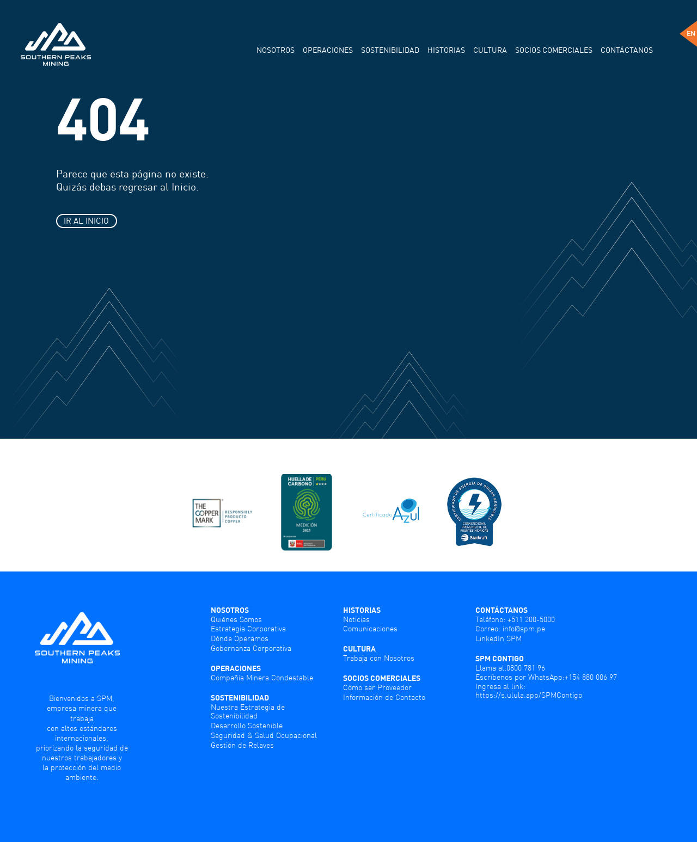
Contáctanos (627, 50)
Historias (446, 50)
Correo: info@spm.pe (510, 628)
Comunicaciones (370, 628)
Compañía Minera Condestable (262, 677)
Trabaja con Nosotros (378, 658)
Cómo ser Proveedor (377, 687)
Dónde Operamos (239, 638)
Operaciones (328, 50)
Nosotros (275, 50)
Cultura (490, 50)
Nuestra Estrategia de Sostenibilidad (248, 712)
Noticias (356, 619)
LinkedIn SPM (498, 638)
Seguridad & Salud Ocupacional (264, 735)
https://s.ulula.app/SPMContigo (528, 695)
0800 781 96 (525, 667)
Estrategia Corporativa (248, 628)
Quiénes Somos (236, 619)
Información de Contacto (384, 697)
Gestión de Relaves (242, 745)
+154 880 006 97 (591, 677)
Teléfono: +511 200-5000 (515, 619)
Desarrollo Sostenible (247, 725)
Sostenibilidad (390, 50)
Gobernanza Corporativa (251, 648)
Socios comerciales (553, 50)
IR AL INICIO (86, 220)
